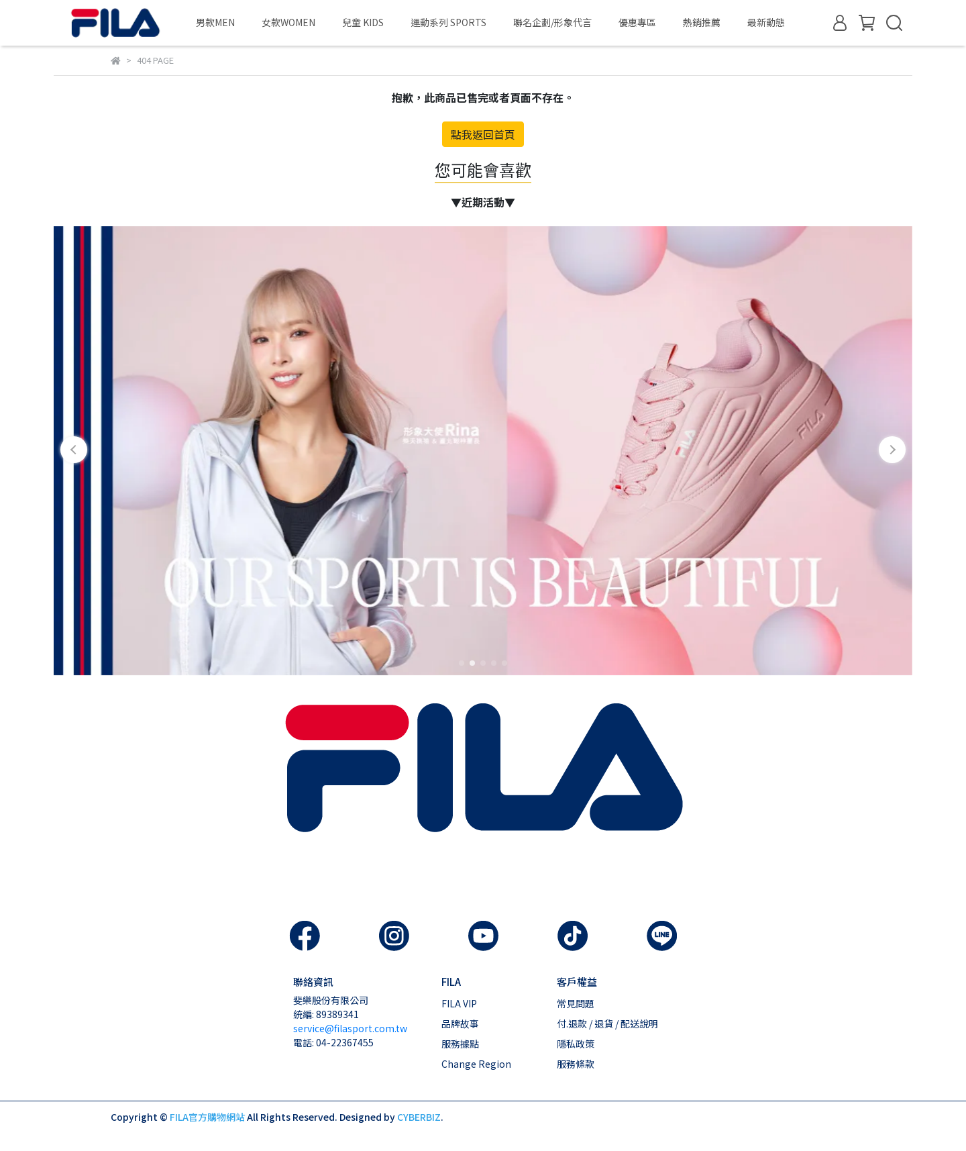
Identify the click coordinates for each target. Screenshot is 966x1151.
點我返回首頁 (483, 134)
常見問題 (575, 1003)
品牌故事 (460, 1023)
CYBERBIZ (419, 1116)
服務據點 (460, 1043)
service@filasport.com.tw (350, 1028)
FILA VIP (459, 1003)
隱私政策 (575, 1043)
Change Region (476, 1063)
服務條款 (575, 1063)
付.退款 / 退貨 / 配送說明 (607, 1023)
